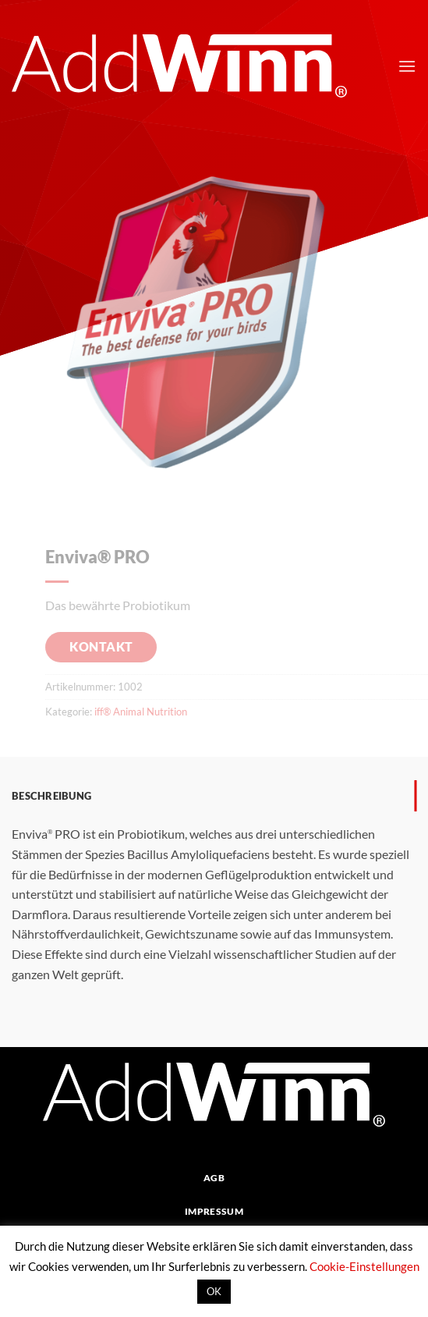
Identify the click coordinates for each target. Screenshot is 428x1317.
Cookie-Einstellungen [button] (364, 1266)
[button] (407, 66)
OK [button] (214, 1291)
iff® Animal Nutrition (150, 711)
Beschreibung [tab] (51, 796)
